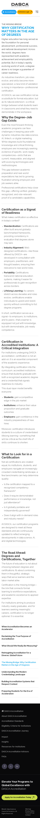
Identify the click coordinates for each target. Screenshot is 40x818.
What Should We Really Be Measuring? (19, 646)
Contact (28, 815)
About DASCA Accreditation (14, 716)
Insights (5, 742)
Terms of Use (29, 813)
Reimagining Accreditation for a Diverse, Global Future (16, 654)
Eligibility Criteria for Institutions (16, 726)
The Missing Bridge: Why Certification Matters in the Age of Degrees (19, 663)
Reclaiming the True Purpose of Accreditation (16, 637)
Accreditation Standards (13, 721)
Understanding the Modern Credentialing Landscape (14, 673)
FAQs (4, 756)
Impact (5, 737)
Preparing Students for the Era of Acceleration (17, 692)
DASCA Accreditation (13, 711)
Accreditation (9, 12)
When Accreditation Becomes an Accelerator (17, 627)
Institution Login (25, 12)
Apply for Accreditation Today (19, 797)
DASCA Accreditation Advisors (15, 751)
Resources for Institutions (13, 746)
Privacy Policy (29, 811)
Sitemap (28, 809)
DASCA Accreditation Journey (15, 731)
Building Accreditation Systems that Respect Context (18, 682)
